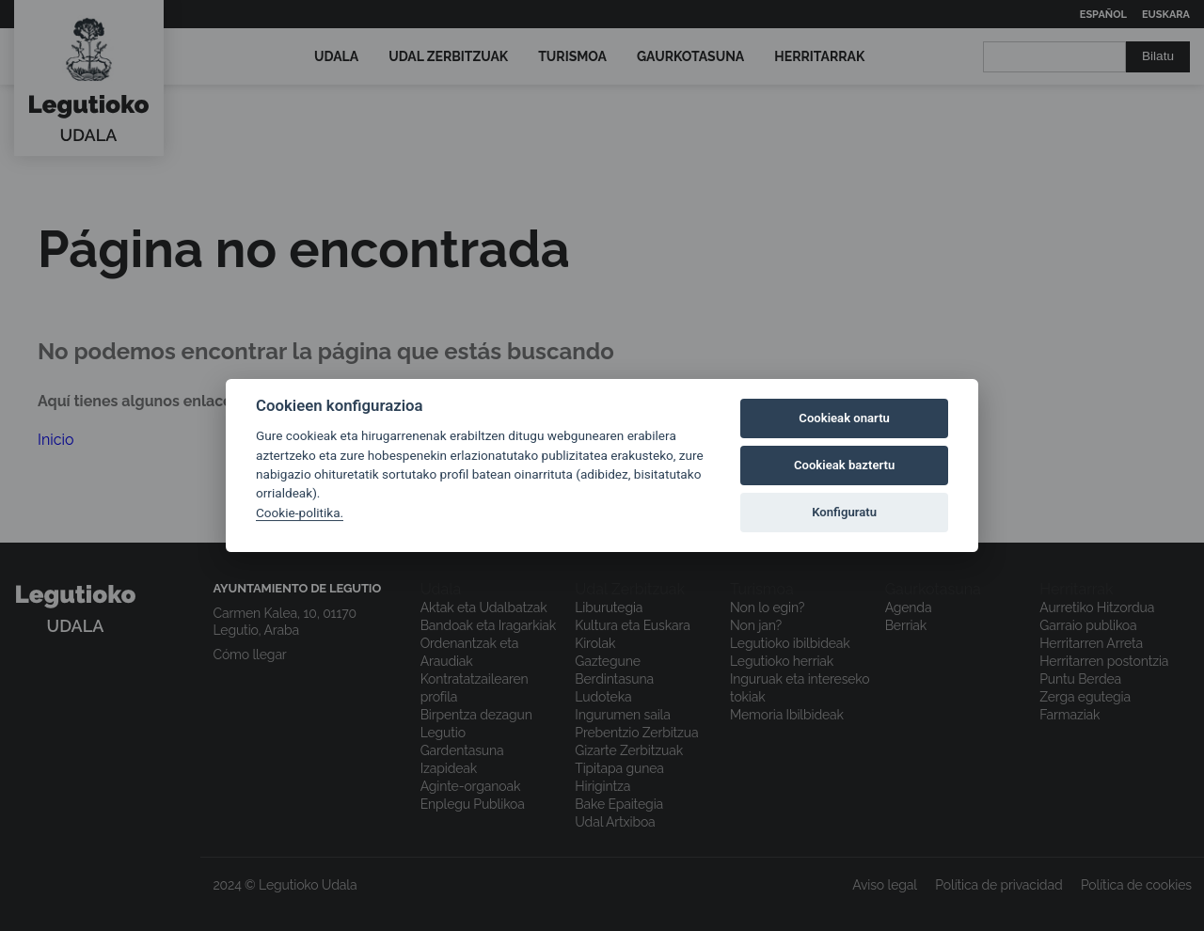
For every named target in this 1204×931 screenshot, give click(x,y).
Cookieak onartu (844, 418)
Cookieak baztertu (844, 465)
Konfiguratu (844, 512)
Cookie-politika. (299, 512)
